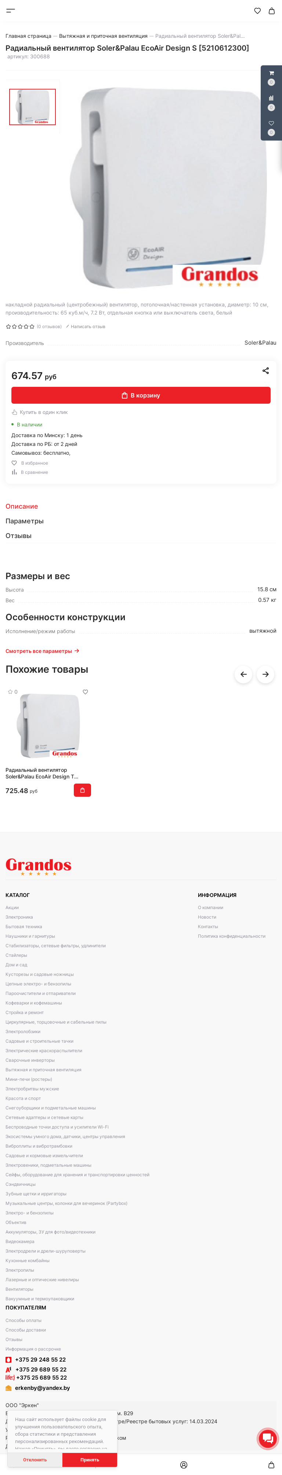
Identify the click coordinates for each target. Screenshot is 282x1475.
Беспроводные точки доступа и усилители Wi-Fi (57, 1127)
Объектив (16, 1222)
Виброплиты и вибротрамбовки (39, 1146)
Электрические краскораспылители (44, 1050)
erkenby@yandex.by (42, 1387)
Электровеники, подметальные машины (48, 1165)
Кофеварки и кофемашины (34, 1003)
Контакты (208, 926)
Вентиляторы (19, 1289)
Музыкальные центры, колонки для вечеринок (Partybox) (66, 1203)
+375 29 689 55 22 (36, 1369)
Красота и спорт (23, 1098)
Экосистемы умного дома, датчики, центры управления (65, 1136)
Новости (207, 917)
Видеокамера (20, 1241)
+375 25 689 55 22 (36, 1377)
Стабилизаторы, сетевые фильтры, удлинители (56, 945)
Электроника (19, 917)
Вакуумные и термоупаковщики (40, 1298)
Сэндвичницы (21, 1184)
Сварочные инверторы (30, 1060)
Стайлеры (16, 955)
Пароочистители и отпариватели (41, 993)
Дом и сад (16, 964)
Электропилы (20, 1270)
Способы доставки (26, 1330)
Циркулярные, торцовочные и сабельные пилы (56, 1022)
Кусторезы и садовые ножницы (40, 974)
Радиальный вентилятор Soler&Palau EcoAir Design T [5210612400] (40, 773)
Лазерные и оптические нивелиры (42, 1279)
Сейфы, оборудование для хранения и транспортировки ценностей (77, 1174)
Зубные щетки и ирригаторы (36, 1193)
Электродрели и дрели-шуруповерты (46, 1251)
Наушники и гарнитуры (30, 936)
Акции (12, 907)
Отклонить (35, 1460)
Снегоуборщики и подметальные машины (51, 1108)
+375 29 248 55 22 (40, 1359)
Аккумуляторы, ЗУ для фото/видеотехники (50, 1232)
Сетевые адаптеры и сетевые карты (44, 1117)
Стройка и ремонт (25, 1012)
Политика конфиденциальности (231, 936)
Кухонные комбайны (28, 1260)
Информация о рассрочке (33, 1349)
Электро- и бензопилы (30, 1213)
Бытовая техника (24, 926)
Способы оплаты (23, 1320)
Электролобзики (23, 1031)
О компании (210, 907)
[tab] (141, 506)
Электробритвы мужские (32, 1088)
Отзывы (14, 1339)
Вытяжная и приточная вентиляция (44, 1069)
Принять (89, 1460)
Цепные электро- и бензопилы (38, 984)
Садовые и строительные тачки (39, 1041)
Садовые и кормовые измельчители (44, 1155)
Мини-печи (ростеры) (29, 1079)
